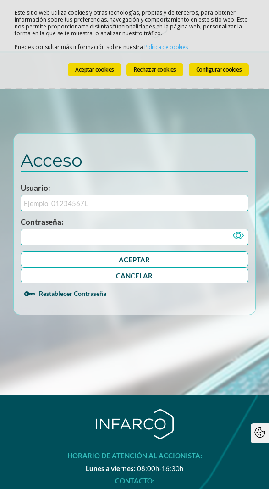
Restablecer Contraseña (72, 293)
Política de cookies (166, 47)
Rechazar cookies (155, 69)
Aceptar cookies (94, 69)
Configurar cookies (219, 69)
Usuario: (35, 188)
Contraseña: (42, 222)
